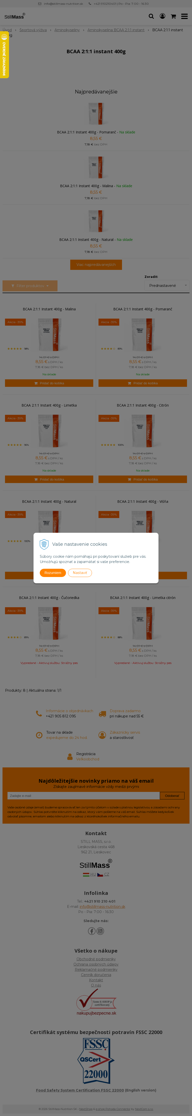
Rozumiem (52, 573)
